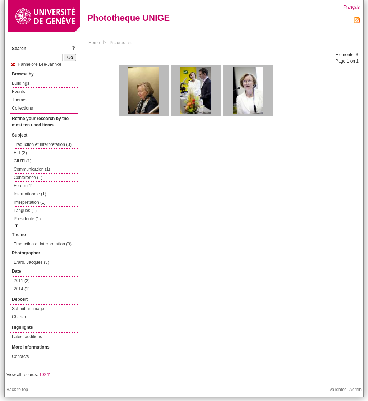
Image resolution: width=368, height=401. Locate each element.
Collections (22, 108)
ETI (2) (20, 152)
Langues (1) (25, 210)
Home (94, 42)
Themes (19, 99)
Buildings (20, 83)
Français (351, 7)
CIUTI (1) (22, 160)
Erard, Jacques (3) (31, 262)
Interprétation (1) (30, 202)
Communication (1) (32, 169)
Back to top (17, 389)
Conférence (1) (28, 177)
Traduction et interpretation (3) (43, 243)
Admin (355, 389)
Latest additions (27, 336)
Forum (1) (23, 185)
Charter (19, 316)
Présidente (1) (27, 218)
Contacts (20, 356)
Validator (337, 389)
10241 (45, 374)
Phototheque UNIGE (128, 18)
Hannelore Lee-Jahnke (36, 64)
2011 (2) (22, 280)
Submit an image (28, 308)
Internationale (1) (30, 194)
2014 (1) (22, 288)
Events (18, 91)
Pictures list (121, 42)
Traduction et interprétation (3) (43, 144)
